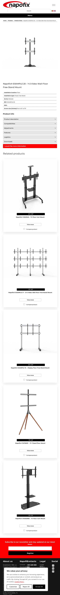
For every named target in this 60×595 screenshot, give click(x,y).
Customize (13, 587)
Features (7, 133)
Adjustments (8, 128)
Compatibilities (9, 124)
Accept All (39, 587)
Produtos (10, 20)
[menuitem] (52, 11)
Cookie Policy (19, 582)
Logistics (7, 137)
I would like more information (15, 146)
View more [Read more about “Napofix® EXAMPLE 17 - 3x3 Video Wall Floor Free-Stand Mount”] (30, 300)
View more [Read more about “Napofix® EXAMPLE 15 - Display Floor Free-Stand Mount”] (30, 375)
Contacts (22, 564)
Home (4, 20)
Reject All (26, 587)
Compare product (31, 229)
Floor (18, 92)
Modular (10, 99)
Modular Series (18, 20)
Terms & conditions (43, 567)
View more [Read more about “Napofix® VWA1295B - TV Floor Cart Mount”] (30, 526)
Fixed (16, 95)
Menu (30, 15)
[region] (26, 579)
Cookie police (42, 565)
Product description (11, 119)
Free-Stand (22, 95)
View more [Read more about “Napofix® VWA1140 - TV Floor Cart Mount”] (30, 224)
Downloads (8, 141)
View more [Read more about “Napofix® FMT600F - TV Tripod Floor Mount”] (30, 450)
